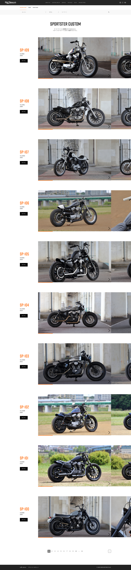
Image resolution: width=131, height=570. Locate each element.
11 (82, 551)
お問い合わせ (23, 567)
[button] (109, 75)
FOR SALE (70, 2)
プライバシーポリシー (33, 567)
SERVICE (64, 2)
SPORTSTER (23, 7)
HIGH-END (35, 7)
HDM (29, 7)
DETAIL (24, 60)
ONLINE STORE (82, 2)
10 (76, 551)
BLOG (75, 2)
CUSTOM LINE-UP (56, 2)
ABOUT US (48, 2)
